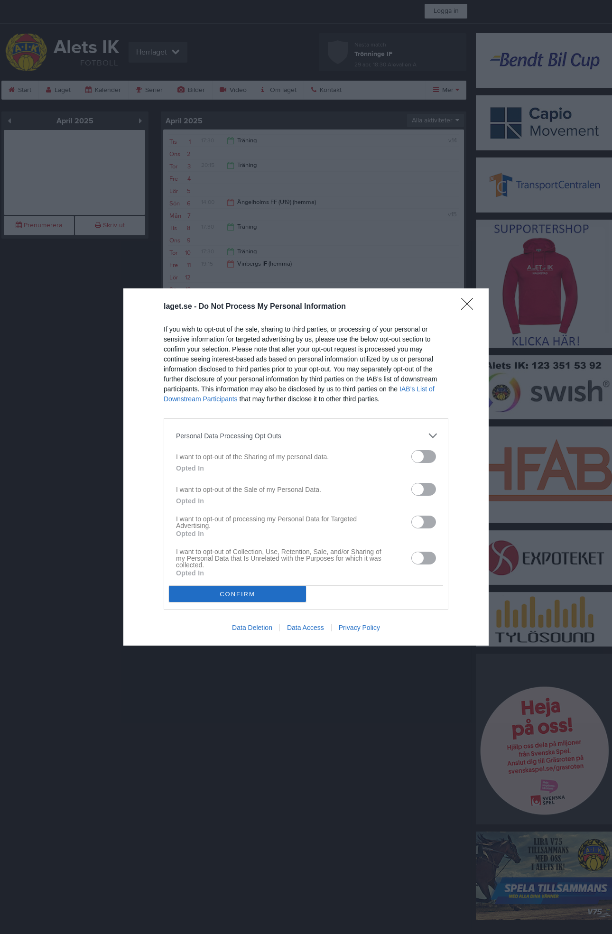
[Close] (470, 307)
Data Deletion (252, 627)
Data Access (305, 627)
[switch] (423, 456)
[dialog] (306, 467)
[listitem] (306, 436)
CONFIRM (237, 594)
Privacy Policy (359, 627)
